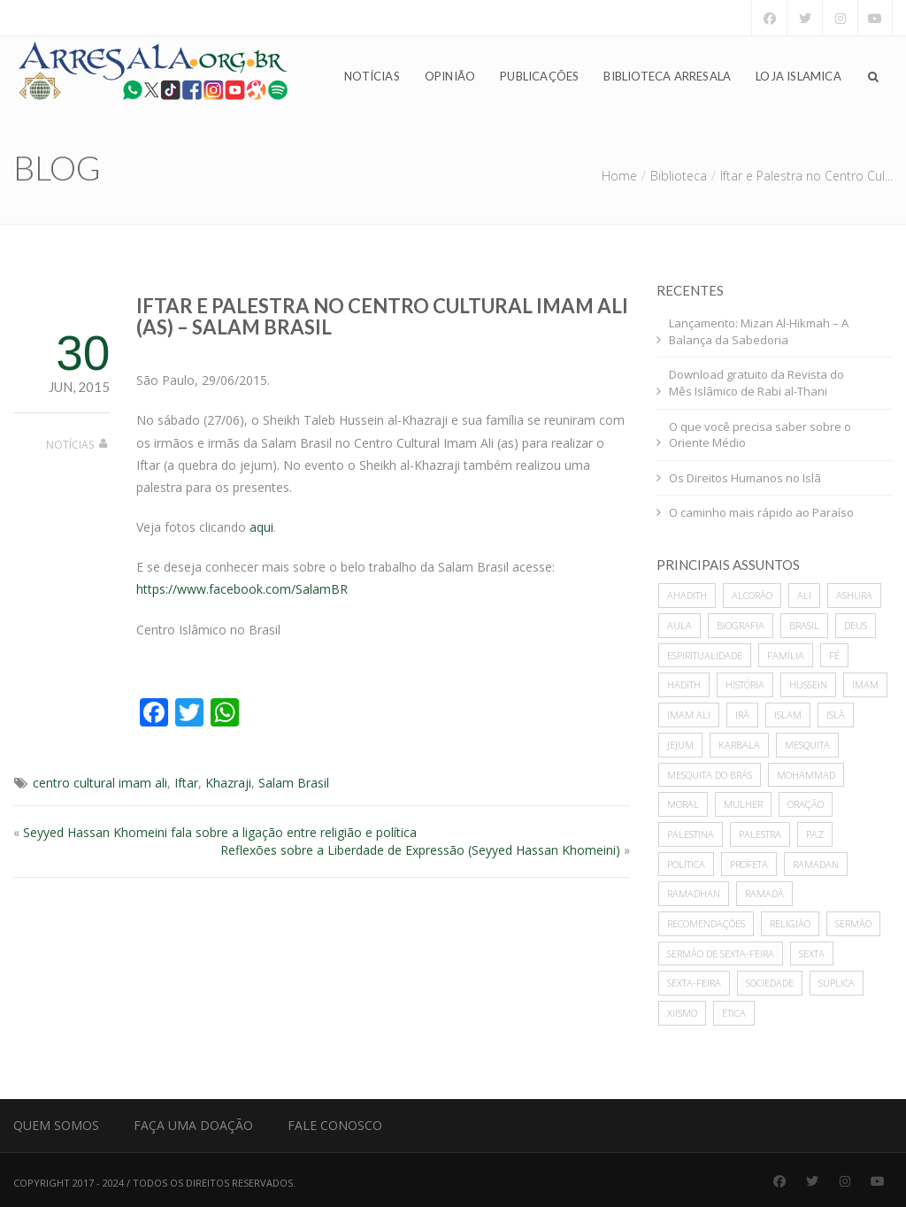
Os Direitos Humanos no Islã (745, 478)
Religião (790, 923)
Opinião (450, 76)
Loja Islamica (798, 76)
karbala (739, 744)
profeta (749, 864)
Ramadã (764, 893)
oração (805, 804)
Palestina (690, 834)
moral (683, 804)
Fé (834, 655)
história (745, 684)
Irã (742, 714)
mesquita (807, 744)
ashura (854, 595)
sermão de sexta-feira (720, 953)
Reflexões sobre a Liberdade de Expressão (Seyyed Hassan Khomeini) (420, 850)
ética (734, 1012)
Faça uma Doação (193, 1125)
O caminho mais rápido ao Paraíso (761, 512)
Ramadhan (693, 893)
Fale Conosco (335, 1125)
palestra (760, 834)
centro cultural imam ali (100, 782)
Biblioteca (678, 175)
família (785, 655)
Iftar (186, 782)
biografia (740, 625)
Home (619, 175)
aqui (261, 527)
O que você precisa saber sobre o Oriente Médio (760, 435)
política (686, 864)
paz (815, 834)
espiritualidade (704, 655)
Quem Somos (56, 1125)
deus (855, 625)
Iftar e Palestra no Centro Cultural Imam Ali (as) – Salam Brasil (382, 316)
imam (865, 684)
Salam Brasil (293, 782)
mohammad (806, 774)
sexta (812, 953)
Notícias (372, 76)
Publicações (539, 76)
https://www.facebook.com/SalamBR (242, 588)
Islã (835, 714)
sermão (853, 923)
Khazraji (228, 782)
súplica (836, 982)
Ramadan (816, 864)
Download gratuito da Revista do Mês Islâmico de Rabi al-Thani (756, 382)
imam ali (688, 714)
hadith (684, 684)
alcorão (752, 595)
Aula (679, 625)
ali (804, 595)
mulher (743, 804)
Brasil (804, 625)
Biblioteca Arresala (667, 76)
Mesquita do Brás (709, 774)
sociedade (770, 982)
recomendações (706, 923)
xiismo (682, 1012)
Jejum (680, 744)
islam (788, 714)
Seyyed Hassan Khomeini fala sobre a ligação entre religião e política (220, 832)
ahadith (687, 595)
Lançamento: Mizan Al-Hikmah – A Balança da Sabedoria (758, 331)
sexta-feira (694, 982)
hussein (808, 684)
